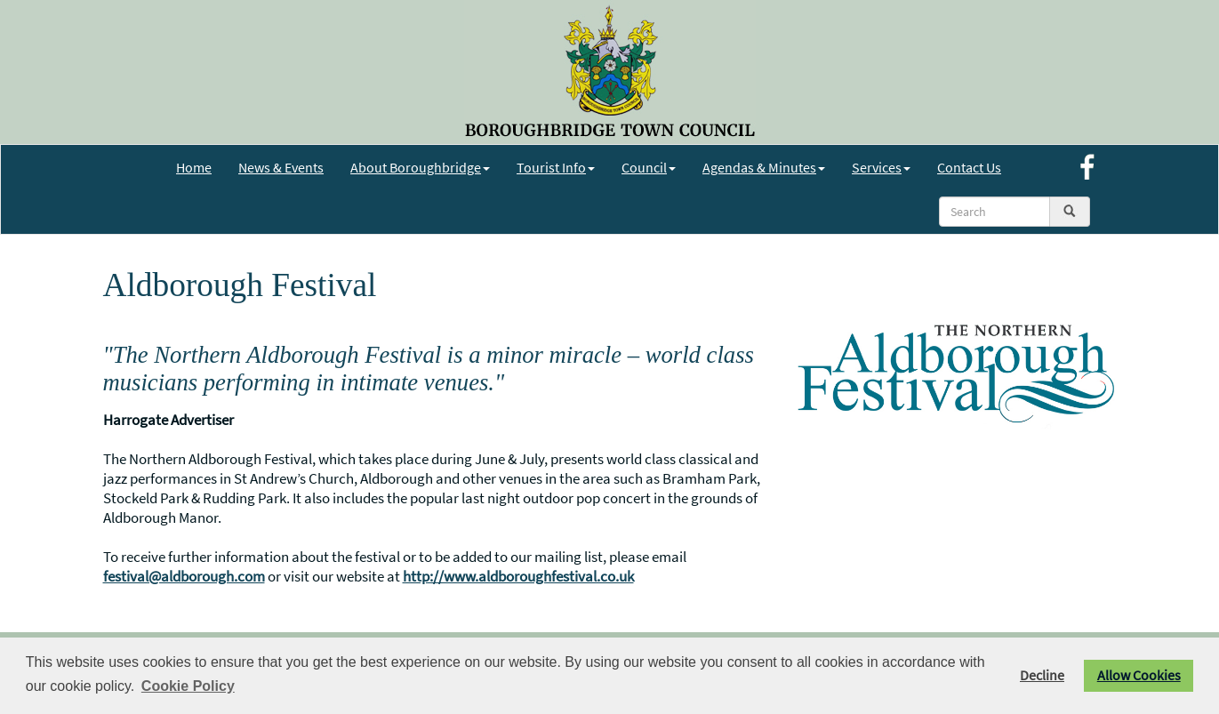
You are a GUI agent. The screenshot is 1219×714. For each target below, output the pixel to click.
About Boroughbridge (420, 167)
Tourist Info (556, 167)
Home (194, 167)
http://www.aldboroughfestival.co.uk (518, 576)
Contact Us (969, 167)
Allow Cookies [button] (1139, 675)
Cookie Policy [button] (188, 686)
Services (881, 167)
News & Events (281, 167)
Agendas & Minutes (763, 167)
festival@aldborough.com (184, 576)
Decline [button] (1042, 675)
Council (649, 167)
